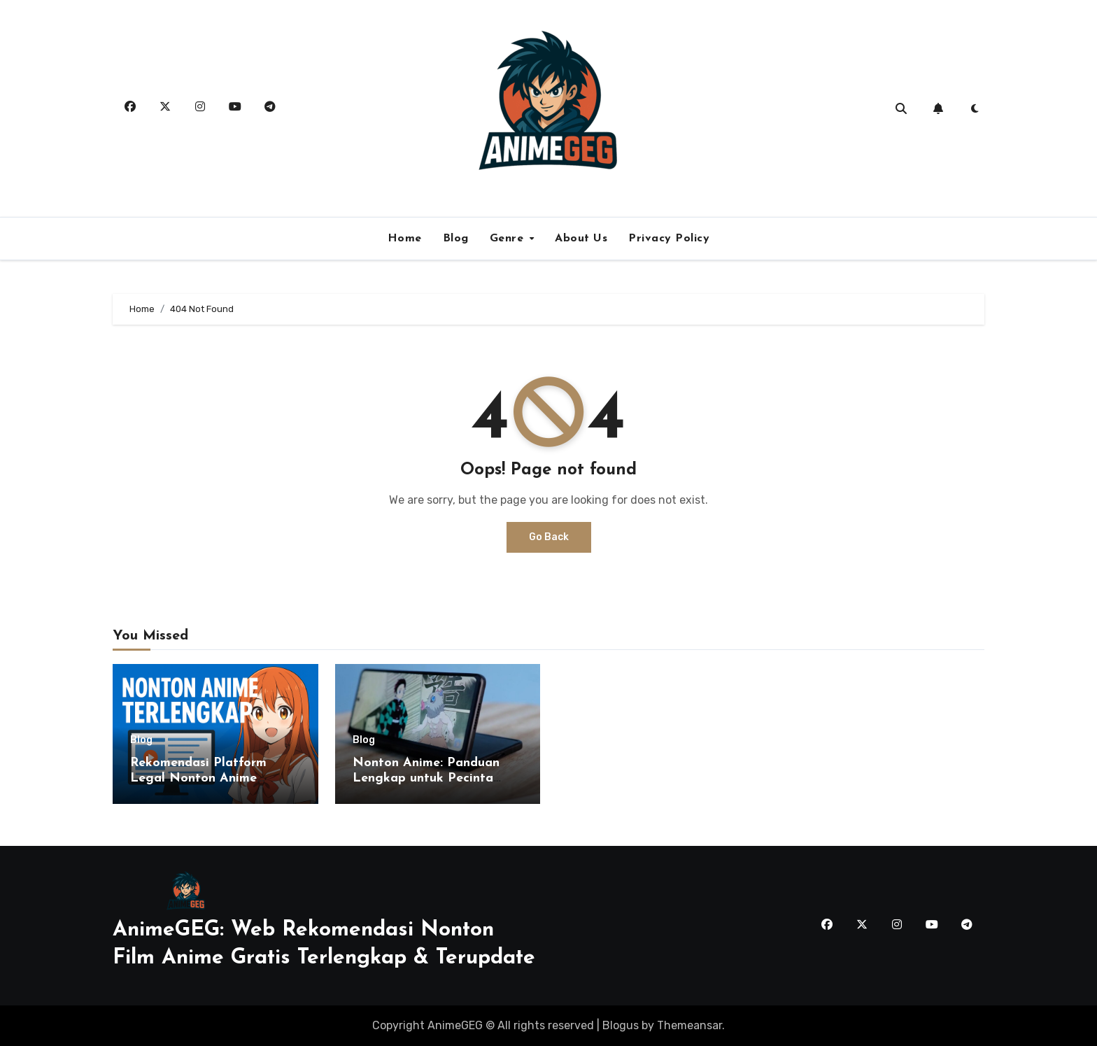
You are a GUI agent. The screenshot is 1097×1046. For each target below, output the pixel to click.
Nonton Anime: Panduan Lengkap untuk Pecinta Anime (426, 778)
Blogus (620, 1025)
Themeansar (689, 1025)
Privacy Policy (668, 238)
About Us (581, 238)
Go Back (549, 537)
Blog (456, 238)
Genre (509, 238)
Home (405, 238)
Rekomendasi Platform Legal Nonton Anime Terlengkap (198, 778)
